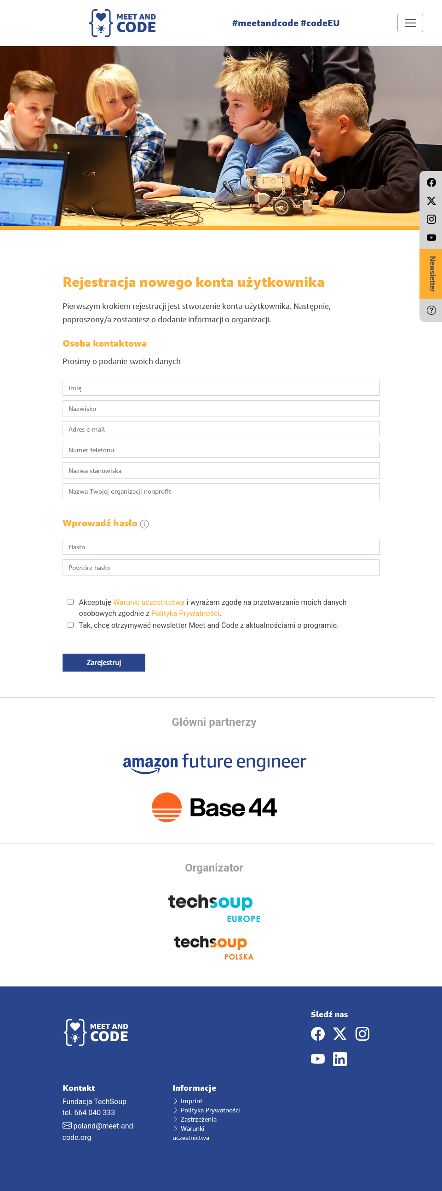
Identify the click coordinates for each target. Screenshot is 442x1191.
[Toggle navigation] (410, 23)
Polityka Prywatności (185, 613)
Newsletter (432, 274)
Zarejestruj (103, 662)
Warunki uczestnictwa (149, 602)
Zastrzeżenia (194, 1119)
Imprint (187, 1101)
